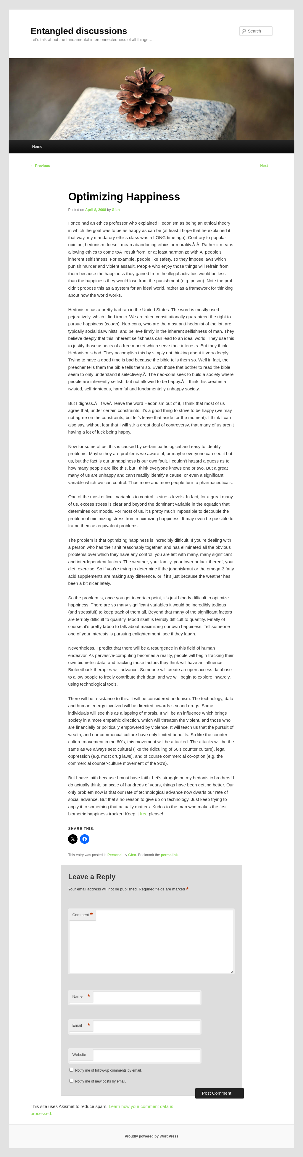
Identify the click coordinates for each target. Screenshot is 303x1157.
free (144, 813)
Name (81, 996)
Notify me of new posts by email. (100, 1081)
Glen (116, 210)
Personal (115, 855)
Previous (40, 166)
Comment (82, 915)
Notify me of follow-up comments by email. (108, 1070)
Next (266, 166)
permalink (169, 855)
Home (37, 146)
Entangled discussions (78, 31)
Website (79, 1054)
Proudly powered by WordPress (151, 1136)
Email (81, 1025)
